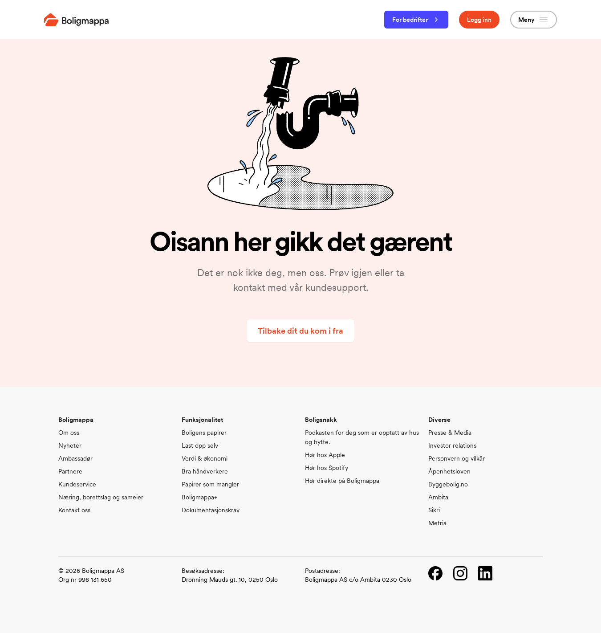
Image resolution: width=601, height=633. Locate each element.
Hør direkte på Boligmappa (342, 480)
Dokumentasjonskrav (211, 510)
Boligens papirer (204, 432)
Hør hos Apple (325, 454)
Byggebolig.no (448, 484)
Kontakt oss (74, 510)
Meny (533, 19)
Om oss (68, 432)
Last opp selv (200, 445)
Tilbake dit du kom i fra (300, 330)
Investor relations (452, 445)
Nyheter (69, 445)
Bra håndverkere (205, 471)
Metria (437, 523)
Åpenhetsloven (449, 471)
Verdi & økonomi (204, 458)
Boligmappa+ (199, 497)
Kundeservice (77, 484)
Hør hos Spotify (326, 467)
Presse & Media (449, 432)
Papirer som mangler (210, 484)
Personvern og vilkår (456, 458)
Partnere (70, 471)
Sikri (434, 510)
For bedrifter (416, 19)
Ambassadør (75, 458)
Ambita (438, 497)
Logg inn (479, 19)
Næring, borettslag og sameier (100, 497)
